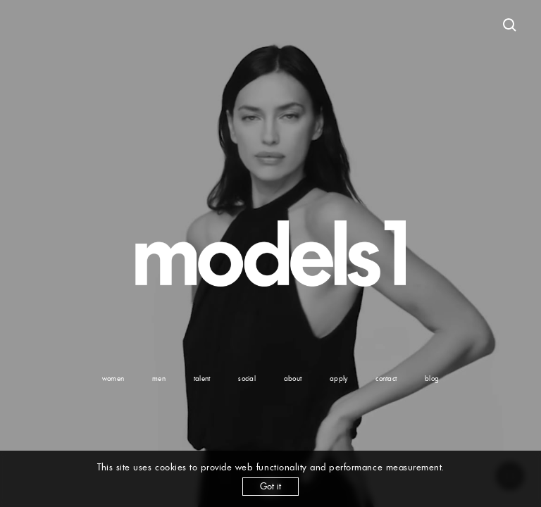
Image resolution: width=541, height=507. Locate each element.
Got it (270, 486)
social (247, 378)
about (292, 378)
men (159, 378)
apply (338, 378)
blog (432, 378)
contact (386, 378)
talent (202, 378)
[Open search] (510, 25)
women (113, 378)
